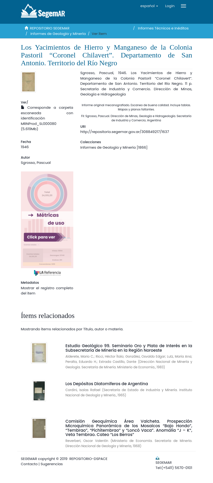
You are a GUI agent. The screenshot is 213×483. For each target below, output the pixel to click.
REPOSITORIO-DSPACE (88, 458)
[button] (149, 6)
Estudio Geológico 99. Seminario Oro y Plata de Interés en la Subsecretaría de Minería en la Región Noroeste (128, 348)
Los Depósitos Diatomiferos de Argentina (106, 384)
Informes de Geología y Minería (58, 33)
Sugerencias (51, 463)
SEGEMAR (29, 458)
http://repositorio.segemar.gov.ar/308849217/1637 (124, 131)
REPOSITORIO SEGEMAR (49, 28)
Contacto (29, 463)
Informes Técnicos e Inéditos (163, 28)
